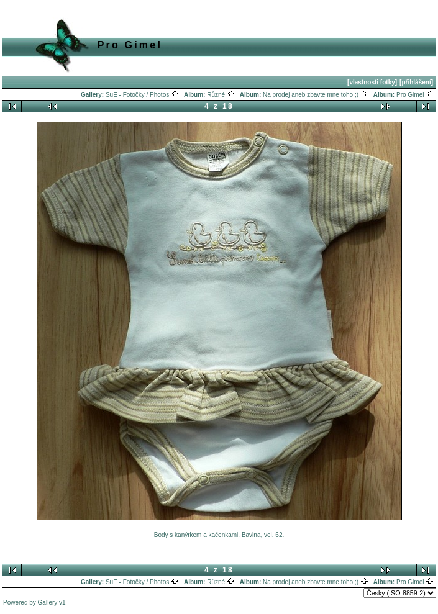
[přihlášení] (416, 82)
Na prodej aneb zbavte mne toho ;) (315, 94)
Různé (221, 94)
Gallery (48, 602)
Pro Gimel (415, 94)
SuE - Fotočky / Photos (142, 94)
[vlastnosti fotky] (372, 82)
